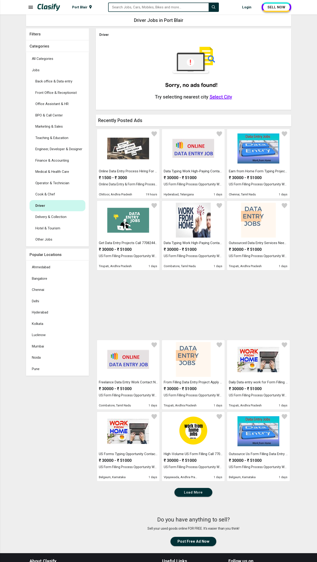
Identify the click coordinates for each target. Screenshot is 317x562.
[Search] (213, 7)
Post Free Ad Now (193, 541)
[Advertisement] (57, 448)
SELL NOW (276, 7)
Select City (221, 97)
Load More (193, 492)
